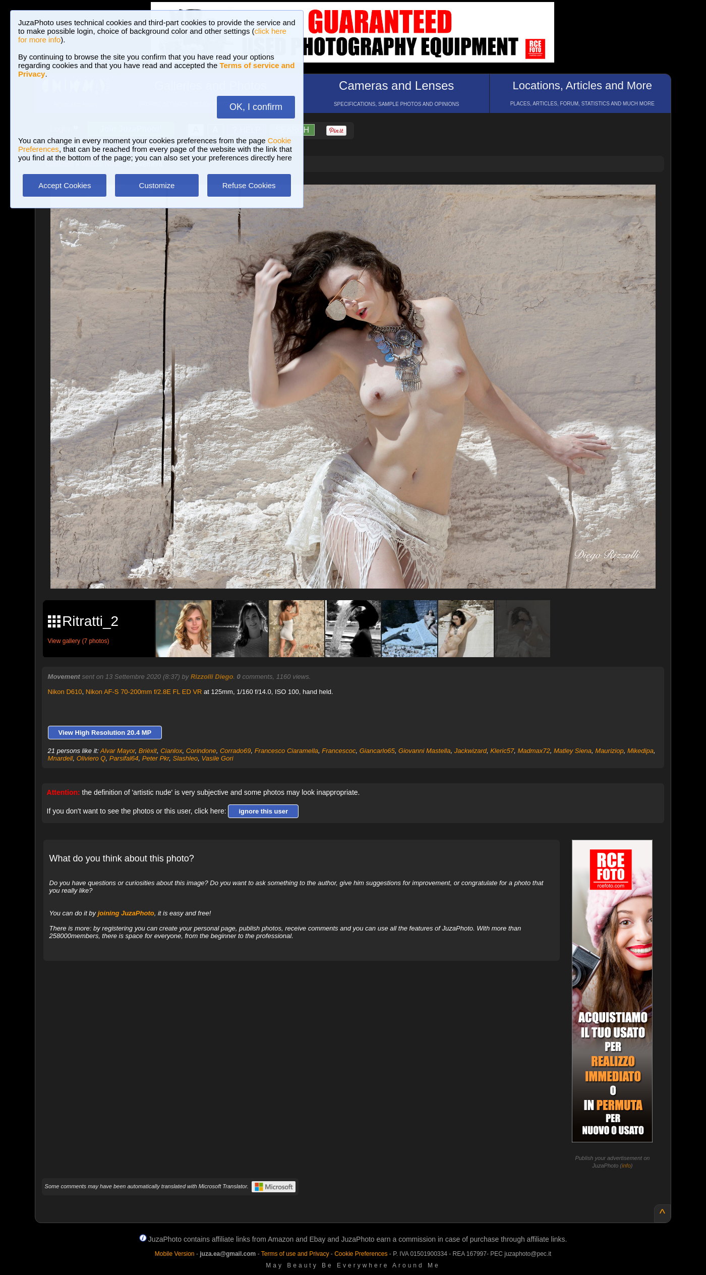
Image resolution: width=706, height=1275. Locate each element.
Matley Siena (573, 751)
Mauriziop (609, 751)
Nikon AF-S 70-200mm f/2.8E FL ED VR (144, 692)
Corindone (201, 751)
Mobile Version (175, 1253)
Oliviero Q (91, 758)
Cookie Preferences (360, 1253)
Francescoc (339, 751)
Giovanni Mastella (424, 751)
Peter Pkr (155, 758)
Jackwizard (470, 751)
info (626, 1166)
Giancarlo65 (377, 751)
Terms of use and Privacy (295, 1253)
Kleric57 (502, 751)
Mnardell (60, 758)
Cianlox (171, 751)
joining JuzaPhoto (126, 913)
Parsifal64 (124, 758)
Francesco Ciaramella (286, 751)
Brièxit (148, 751)
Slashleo (185, 758)
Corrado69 (235, 751)
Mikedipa (640, 751)
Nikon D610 (65, 692)
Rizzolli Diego (212, 676)
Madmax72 (533, 751)
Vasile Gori (217, 758)
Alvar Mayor (117, 751)
